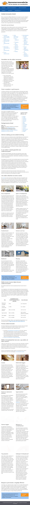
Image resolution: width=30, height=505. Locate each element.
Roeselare (24, 118)
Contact (17, 502)
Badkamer (16, 46)
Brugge (24, 117)
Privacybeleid (15, 503)
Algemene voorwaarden (23, 502)
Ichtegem (7, 130)
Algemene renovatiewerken (12, 7)
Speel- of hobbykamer (17, 49)
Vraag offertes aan (19, 10)
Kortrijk (24, 116)
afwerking (18, 402)
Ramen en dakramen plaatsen (25, 42)
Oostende (11, 131)
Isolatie (25, 37)
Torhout (24, 127)
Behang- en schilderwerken (26, 50)
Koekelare (15, 130)
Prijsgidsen (4, 10)
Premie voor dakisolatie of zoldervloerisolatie (12, 337)
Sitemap (14, 502)
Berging (16, 51)
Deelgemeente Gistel (11, 127)
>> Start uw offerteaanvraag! (25, 278)
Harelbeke (24, 126)
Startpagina (3, 7)
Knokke (24, 131)
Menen (24, 123)
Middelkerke (3, 131)
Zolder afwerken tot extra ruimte (16, 36)
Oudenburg (3, 130)
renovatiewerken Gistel (20, 351)
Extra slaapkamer (17, 40)
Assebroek (24, 125)
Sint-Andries (25, 124)
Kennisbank (11, 10)
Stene (7, 131)
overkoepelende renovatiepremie (14, 330)
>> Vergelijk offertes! (24, 495)
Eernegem (11, 130)
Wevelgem (24, 130)
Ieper (24, 122)
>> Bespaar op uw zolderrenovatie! (25, 106)
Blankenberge (25, 129)
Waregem (24, 121)
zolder (4, 177)
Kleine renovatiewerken (22, 7)
